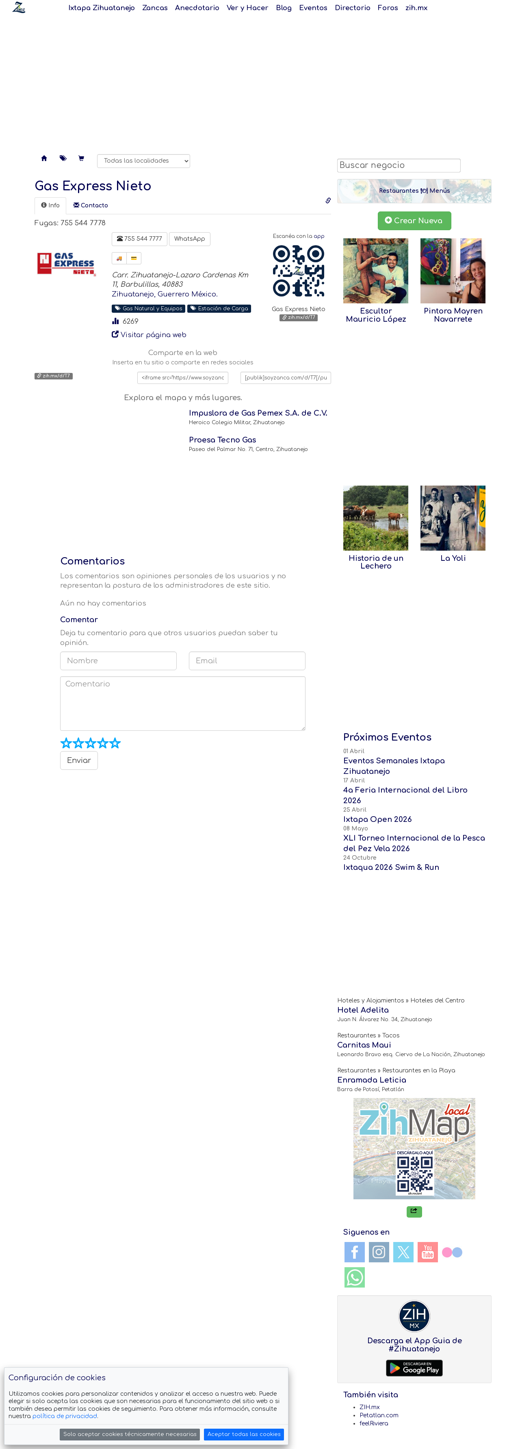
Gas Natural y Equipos (148, 308)
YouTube (428, 1252)
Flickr (452, 1252)
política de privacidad (64, 1416)
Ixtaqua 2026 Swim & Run (391, 867)
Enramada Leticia (371, 1080)
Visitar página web (153, 335)
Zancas (155, 8)
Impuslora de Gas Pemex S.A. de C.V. (258, 413)
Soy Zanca (18, 7)
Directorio (352, 8)
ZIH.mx (370, 1407)
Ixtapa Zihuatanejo (101, 8)
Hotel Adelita (363, 1010)
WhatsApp (189, 239)
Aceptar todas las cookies (244, 1434)
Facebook (354, 1252)
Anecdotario (197, 8)
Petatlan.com (379, 1415)
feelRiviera (374, 1424)
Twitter (403, 1252)
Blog (284, 8)
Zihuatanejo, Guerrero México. (165, 294)
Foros (388, 8)
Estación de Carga (219, 308)
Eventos (313, 8)
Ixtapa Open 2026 (377, 819)
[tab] (50, 205)
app (319, 236)
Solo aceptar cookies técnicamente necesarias (130, 1434)
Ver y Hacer (248, 8)
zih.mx (416, 8)
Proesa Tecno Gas (222, 440)
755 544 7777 (139, 238)
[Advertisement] (260, 81)
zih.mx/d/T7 (298, 318)
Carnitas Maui (364, 1045)
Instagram (379, 1252)
